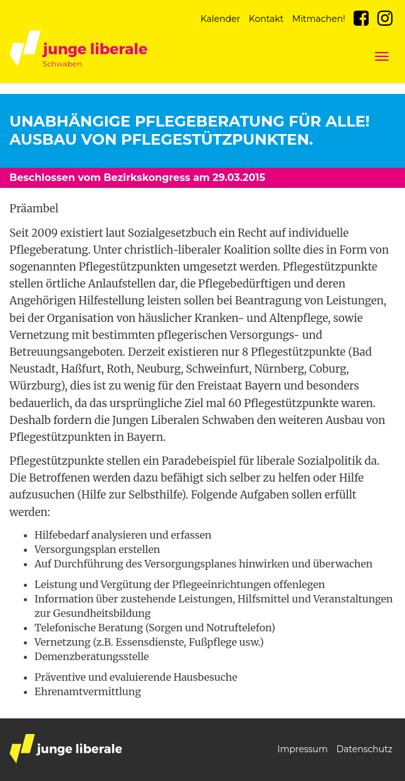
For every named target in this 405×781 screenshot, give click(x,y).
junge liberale (65, 748)
